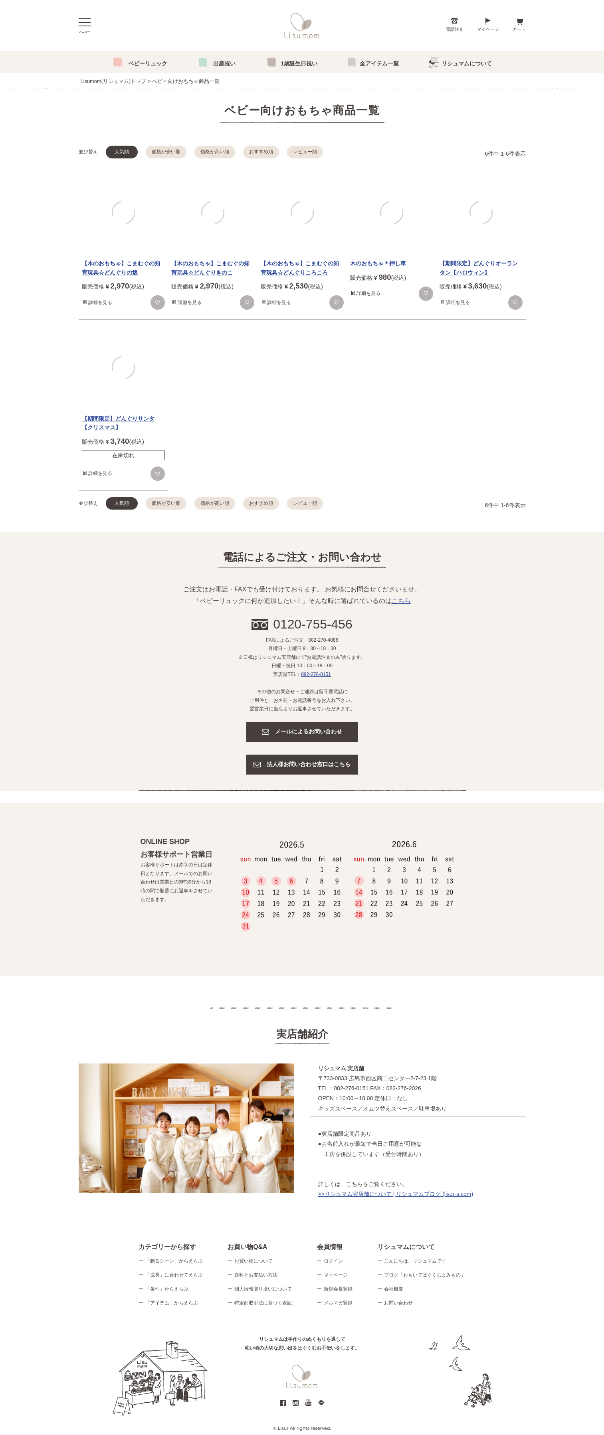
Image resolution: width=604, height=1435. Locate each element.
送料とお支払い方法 (255, 1275)
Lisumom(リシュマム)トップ (114, 81)
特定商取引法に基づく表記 (263, 1303)
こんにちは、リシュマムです (415, 1261)
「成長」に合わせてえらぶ (174, 1275)
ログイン (333, 1261)
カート (519, 29)
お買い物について (253, 1261)
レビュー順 (305, 151)
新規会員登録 (338, 1289)
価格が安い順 (166, 151)
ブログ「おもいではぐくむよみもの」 (424, 1275)
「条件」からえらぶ (166, 1289)
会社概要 (393, 1289)
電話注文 (454, 29)
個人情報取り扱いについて (263, 1289)
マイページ (488, 29)
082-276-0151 (316, 674)
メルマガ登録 (338, 1303)
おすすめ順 (261, 151)
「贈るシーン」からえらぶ (174, 1261)
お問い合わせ (398, 1303)
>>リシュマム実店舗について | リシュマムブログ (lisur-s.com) (395, 1194)
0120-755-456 (312, 624)
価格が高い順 (214, 151)
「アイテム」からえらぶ (171, 1303)
